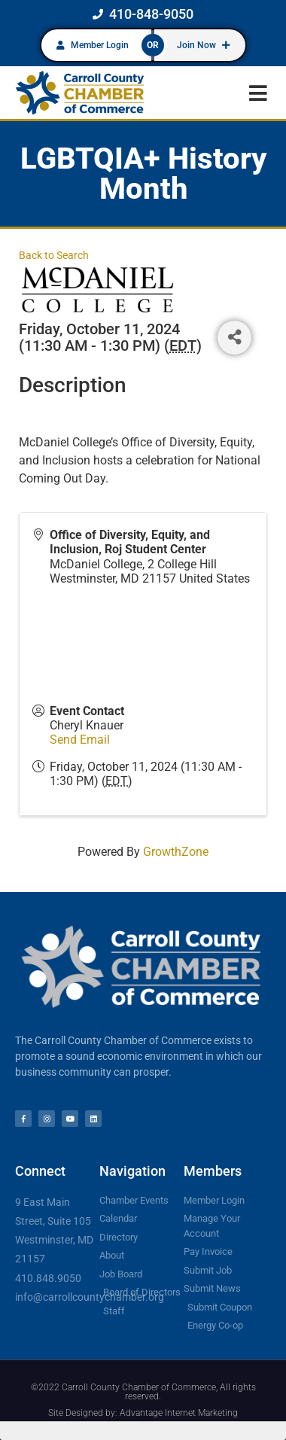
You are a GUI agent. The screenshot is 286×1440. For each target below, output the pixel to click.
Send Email (80, 739)
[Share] (234, 338)
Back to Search (54, 255)
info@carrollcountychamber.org (89, 1297)
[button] (258, 93)
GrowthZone (175, 852)
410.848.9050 (48, 1278)
